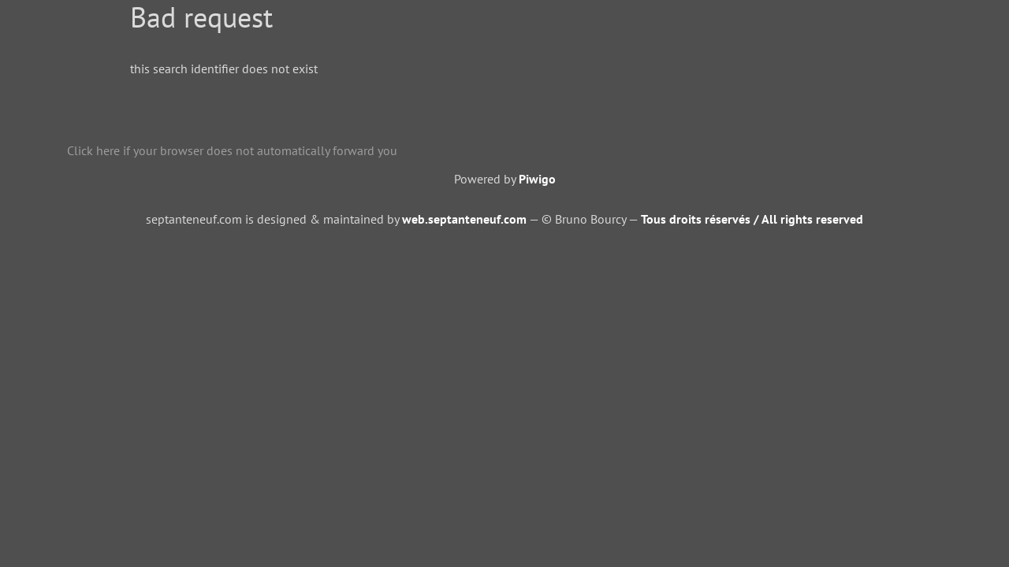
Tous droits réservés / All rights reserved (752, 219)
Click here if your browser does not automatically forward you (232, 150)
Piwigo (537, 179)
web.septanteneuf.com (464, 219)
